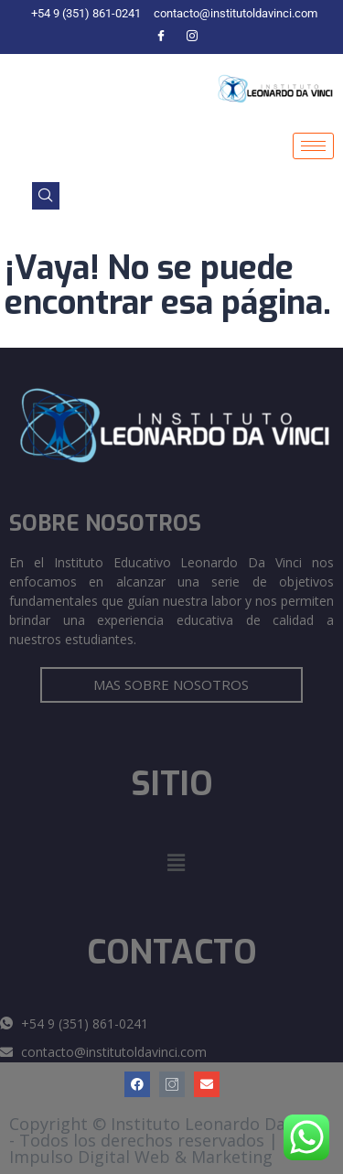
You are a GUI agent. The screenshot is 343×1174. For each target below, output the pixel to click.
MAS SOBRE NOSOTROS (171, 684)
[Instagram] (192, 36)
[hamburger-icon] (313, 146)
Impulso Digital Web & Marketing (141, 1157)
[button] (175, 862)
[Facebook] (161, 36)
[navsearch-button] (45, 196)
